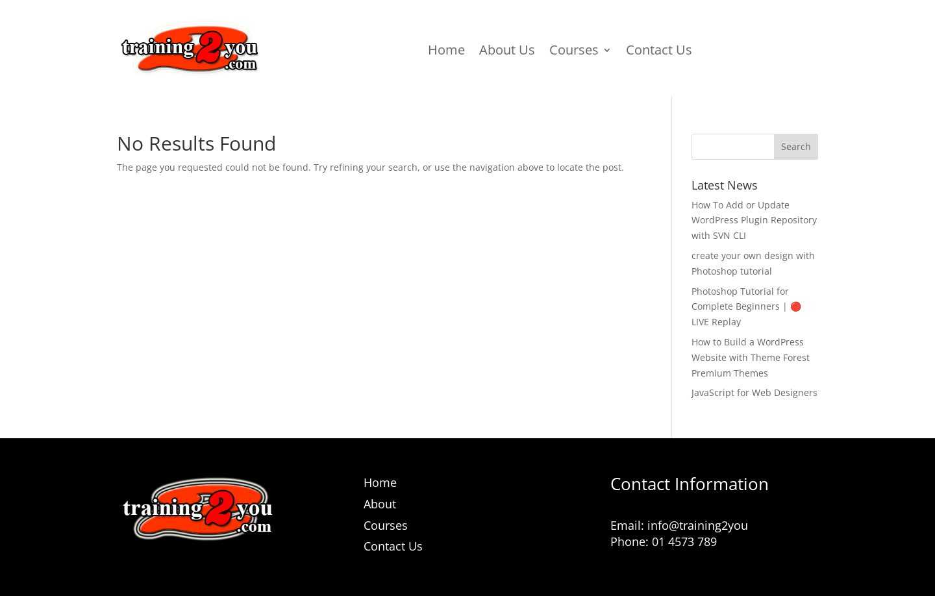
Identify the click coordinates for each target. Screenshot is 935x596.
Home (446, 51)
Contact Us (659, 51)
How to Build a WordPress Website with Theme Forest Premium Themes (751, 357)
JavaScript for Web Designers (754, 392)
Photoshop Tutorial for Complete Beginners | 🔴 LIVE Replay (746, 307)
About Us (507, 51)
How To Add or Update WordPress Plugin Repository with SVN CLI (754, 220)
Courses (574, 51)
